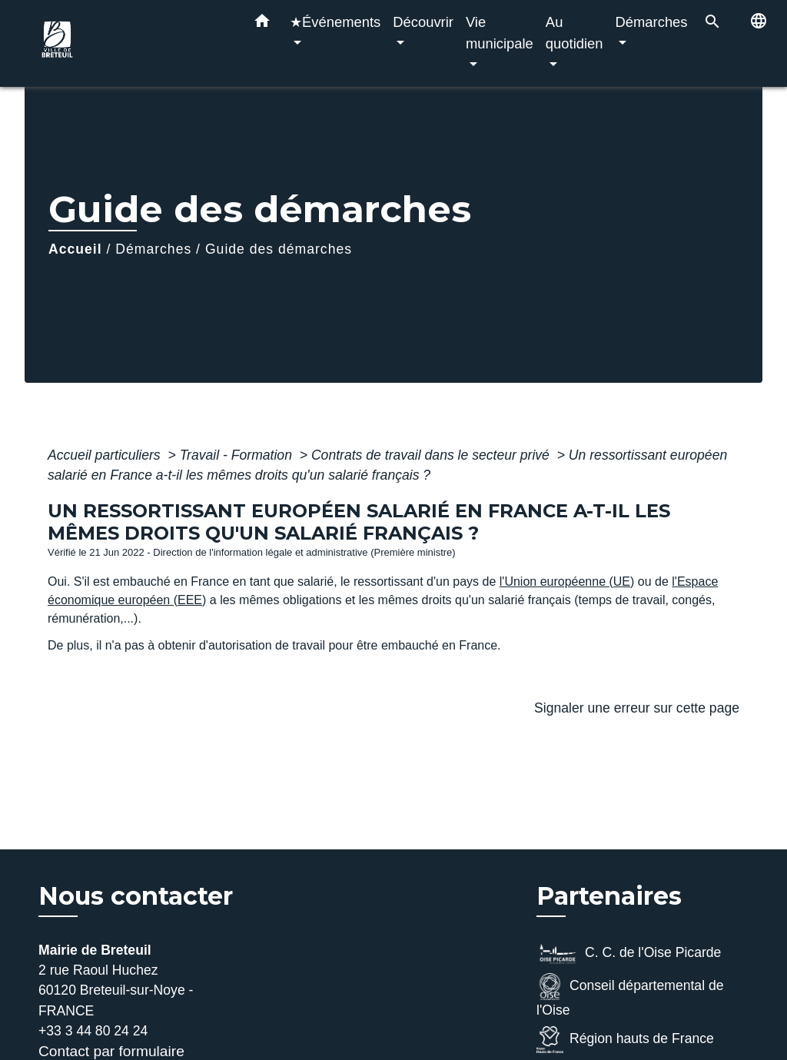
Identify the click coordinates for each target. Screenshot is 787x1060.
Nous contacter (135, 896)
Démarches (153, 249)
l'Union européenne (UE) (567, 581)
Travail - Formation (238, 455)
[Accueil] (132, 43)
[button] (262, 23)
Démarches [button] (652, 22)
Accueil (75, 249)
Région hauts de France (625, 1039)
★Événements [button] (335, 22)
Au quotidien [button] (574, 33)
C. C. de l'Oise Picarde (628, 953)
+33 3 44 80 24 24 (93, 1030)
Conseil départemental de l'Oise (630, 995)
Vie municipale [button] (499, 33)
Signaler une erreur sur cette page (636, 708)
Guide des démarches (278, 249)
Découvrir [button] (423, 22)
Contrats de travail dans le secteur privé (432, 455)
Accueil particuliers (106, 455)
